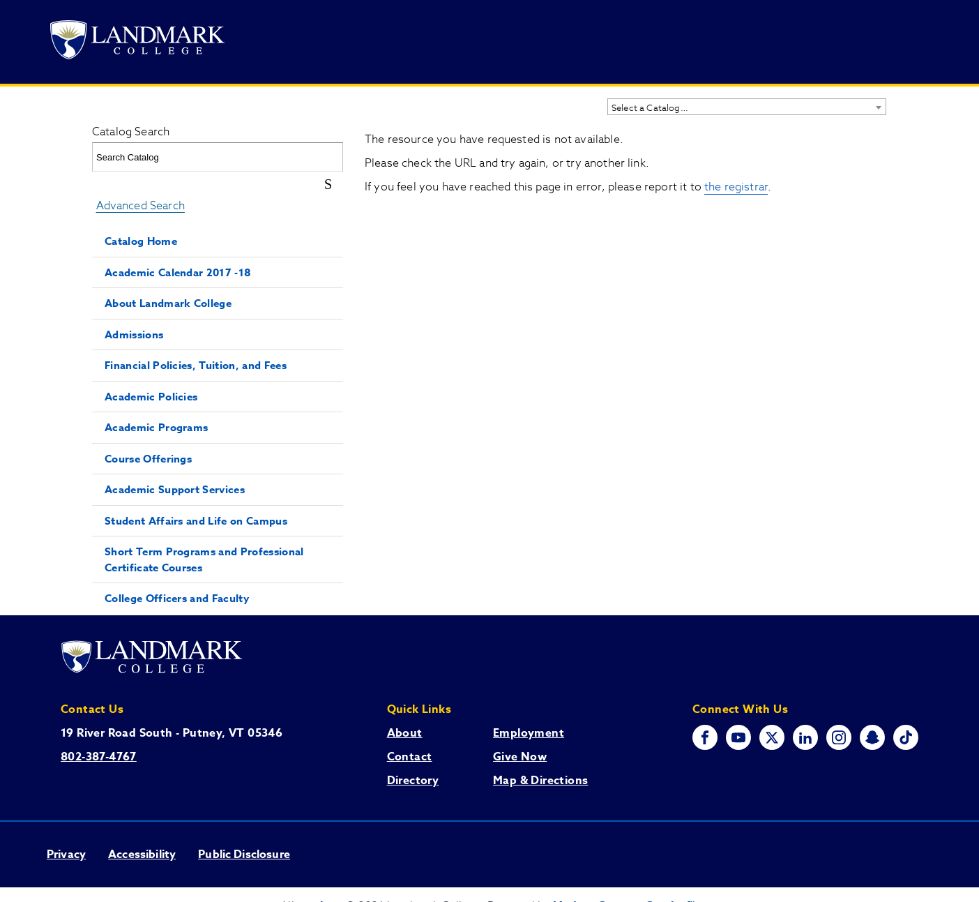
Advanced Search (136, 182)
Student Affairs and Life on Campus (196, 497)
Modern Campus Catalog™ (624, 883)
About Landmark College (168, 280)
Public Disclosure (244, 831)
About (405, 710)
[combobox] (746, 106)
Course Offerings (148, 435)
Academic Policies (151, 373)
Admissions (134, 311)
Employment (528, 710)
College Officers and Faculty (177, 575)
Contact (409, 734)
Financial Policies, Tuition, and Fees (196, 342)
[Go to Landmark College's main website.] (137, 42)
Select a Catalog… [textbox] (650, 107)
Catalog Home (141, 218)
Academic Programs (156, 404)
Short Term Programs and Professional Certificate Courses (204, 536)
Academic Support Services (175, 466)
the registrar (736, 187)
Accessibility (142, 831)
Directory (413, 757)
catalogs (320, 883)
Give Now (520, 734)
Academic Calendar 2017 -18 (178, 249)
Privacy (66, 831)
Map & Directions (540, 757)
